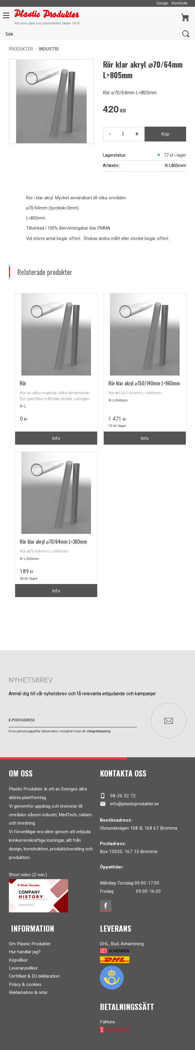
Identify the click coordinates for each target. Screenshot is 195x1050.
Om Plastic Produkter (30, 943)
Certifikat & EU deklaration (34, 976)
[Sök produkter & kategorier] (91, 33)
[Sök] (186, 33)
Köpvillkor (18, 960)
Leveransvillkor (23, 968)
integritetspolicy (98, 731)
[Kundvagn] (185, 17)
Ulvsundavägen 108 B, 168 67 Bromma (138, 828)
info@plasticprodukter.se (129, 804)
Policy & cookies (25, 984)
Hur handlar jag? (25, 951)
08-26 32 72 (118, 796)
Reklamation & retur (28, 992)
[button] (5, 17)
